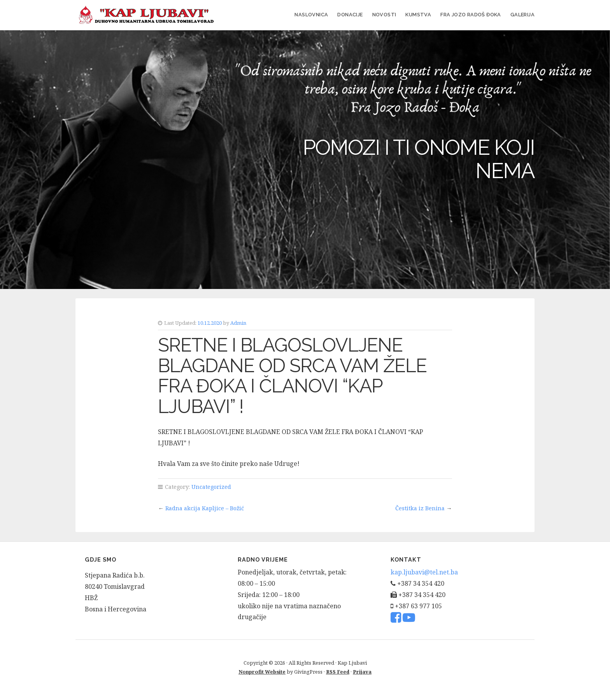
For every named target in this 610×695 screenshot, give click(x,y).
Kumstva (418, 15)
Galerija (522, 15)
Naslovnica (311, 15)
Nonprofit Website (262, 671)
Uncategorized (211, 486)
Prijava (362, 671)
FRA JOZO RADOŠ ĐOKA (470, 15)
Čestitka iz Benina (420, 508)
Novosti (384, 15)
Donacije (350, 15)
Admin (238, 322)
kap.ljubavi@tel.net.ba (424, 572)
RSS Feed (337, 671)
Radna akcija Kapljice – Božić (204, 508)
